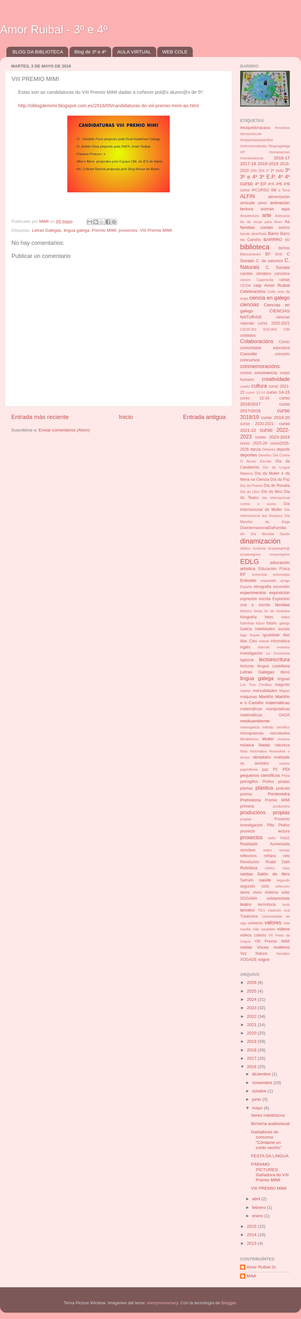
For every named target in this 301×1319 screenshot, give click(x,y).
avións (284, 227)
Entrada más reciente (40, 417)
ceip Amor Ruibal (272, 285)
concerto (282, 354)
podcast (283, 788)
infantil (264, 641)
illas (286, 635)
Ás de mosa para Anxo (261, 222)
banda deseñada (253, 234)
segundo (283, 880)
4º (280, 177)
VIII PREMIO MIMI (269, 1188)
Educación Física (274, 569)
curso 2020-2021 (257, 424)
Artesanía (282, 216)
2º (267, 171)
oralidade (282, 757)
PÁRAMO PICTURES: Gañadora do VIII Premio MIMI (270, 1172)
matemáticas (277, 702)
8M (273, 190)
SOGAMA (248, 898)
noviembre (262, 1082)
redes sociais (276, 850)
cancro (245, 280)
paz (265, 769)
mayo (258, 1108)
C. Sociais (278, 267)
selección (282, 886)
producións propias (265, 812)
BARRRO (273, 239)
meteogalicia (250, 727)
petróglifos (249, 781)
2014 (252, 1234)
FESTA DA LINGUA (270, 1156)
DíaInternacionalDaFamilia (263, 528)
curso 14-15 (278, 392)
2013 (252, 1243)
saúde (265, 880)
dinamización (260, 541)
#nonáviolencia (251, 158)
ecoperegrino (280, 554)
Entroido (248, 580)
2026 (252, 982)
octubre (260, 1091)
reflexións (248, 856)
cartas (284, 279)
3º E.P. (267, 177)
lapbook (247, 660)
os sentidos (254, 763)
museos (284, 739)
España (246, 587)
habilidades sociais (272, 629)
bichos (284, 248)
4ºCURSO (260, 190)
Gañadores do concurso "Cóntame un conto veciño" (266, 1140)
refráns (270, 856)
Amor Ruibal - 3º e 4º (54, 29)
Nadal (264, 745)
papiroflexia (249, 769)
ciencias (249, 304)
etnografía (262, 586)
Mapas (285, 691)
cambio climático (255, 273)
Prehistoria (250, 800)
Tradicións (249, 916)
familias (282, 604)
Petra (285, 775)
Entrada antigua (204, 417)
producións (281, 806)
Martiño (266, 696)
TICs (261, 910)
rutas (286, 868)
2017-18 (248, 163)
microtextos (280, 733)
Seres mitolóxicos (268, 1115)
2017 (252, 1058)
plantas (246, 788)
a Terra (284, 190)
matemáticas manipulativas (265, 709)
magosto (282, 684)
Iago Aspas (250, 635)
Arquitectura (249, 216)
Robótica (248, 867)
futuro (260, 623)
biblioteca (254, 247)
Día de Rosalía (277, 485)
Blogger (228, 1302)
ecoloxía (259, 548)
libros (285, 672)
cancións (282, 273)
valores (272, 922)
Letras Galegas (46, 230)
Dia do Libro (250, 492)
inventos (283, 647)
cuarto (245, 386)
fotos (269, 617)
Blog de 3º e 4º (90, 51)
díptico (245, 548)
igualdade (271, 635)
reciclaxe (248, 850)
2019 (252, 1041)
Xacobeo (283, 953)
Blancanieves (250, 254)
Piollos (268, 781)
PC (275, 769)
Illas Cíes (248, 641)
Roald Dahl (277, 862)
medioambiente (255, 721)
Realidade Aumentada (265, 844)
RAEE (285, 838)
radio (272, 838)
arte (266, 215)
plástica (264, 788)
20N (253, 171)
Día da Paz (280, 479)
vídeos (283, 929)
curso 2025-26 (253, 443)
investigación (251, 653)
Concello (248, 353)
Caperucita (264, 280)
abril (256, 1198)
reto (286, 856)
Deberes (268, 449)
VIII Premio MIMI (156, 230)
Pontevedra (279, 794)
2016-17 (282, 158)
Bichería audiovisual (270, 1123)
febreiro (246, 611)
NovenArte (277, 751)
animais (267, 209)
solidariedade (278, 898)
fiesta (258, 611)
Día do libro (271, 491)
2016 (252, 1066)
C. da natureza (269, 261)
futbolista (247, 623)
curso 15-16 (254, 398)
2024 (252, 999)
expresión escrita (255, 599)
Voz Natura (253, 953)
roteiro (270, 868)
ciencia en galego (269, 298)
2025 (252, 991)
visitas (246, 947)
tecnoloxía (267, 904)
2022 (252, 1016)
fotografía (248, 617)
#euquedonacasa (255, 127)
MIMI (251, 1276)
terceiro (247, 910)
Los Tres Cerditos (256, 685)
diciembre (262, 1074)
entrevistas (281, 574)
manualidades (265, 690)
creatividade (276, 379)
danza (255, 449)
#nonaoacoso (279, 152)
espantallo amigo (275, 581)
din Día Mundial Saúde (265, 534)
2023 (252, 1007)
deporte (283, 449)
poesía (246, 794)
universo (255, 923)
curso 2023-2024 (272, 437)
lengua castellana (273, 666)
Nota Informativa (253, 751)
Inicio (126, 417)
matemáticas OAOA (265, 715)
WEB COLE (174, 51)
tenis (286, 904)
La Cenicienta (278, 653)
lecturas (247, 666)
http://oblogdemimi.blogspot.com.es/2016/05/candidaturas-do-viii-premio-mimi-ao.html (108, 105)
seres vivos (251, 892)
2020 (252, 1033)
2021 (252, 1024)
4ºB (279, 184)
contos (246, 373)
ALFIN (247, 196)
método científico (276, 727)
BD (287, 240)
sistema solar (277, 892)
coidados (248, 335)
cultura (259, 386)
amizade (247, 203)
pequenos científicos (260, 775)
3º (287, 170)
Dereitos (264, 455)
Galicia (246, 629)
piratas (284, 781)
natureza (282, 745)
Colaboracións (256, 341)
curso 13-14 (255, 392)
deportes (248, 455)
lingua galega (76, 230)
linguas (284, 679)
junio (257, 1099)
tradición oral (279, 910)
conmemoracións (260, 366)
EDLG (249, 562)
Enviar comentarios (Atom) (64, 430)
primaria (247, 806)
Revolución (249, 862)
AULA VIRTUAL (134, 51)
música (247, 745)
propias (245, 819)
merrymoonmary (162, 1302)
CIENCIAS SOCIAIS (258, 329)
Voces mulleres (273, 947)
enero (258, 1215)
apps (285, 209)
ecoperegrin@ (279, 548)
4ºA (271, 184)
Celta (271, 292)
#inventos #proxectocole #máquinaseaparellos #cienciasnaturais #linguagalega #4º (265, 140)
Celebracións (252, 291)
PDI (286, 769)
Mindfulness (249, 739)
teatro (245, 904)
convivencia (266, 372)
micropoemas (252, 733)
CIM (286, 329)
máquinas (248, 697)
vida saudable (264, 929)
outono (284, 763)
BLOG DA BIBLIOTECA (37, 51)
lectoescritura (274, 659)
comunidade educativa (265, 348)
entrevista (259, 574)
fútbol (285, 617)
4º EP (260, 183)
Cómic (284, 342)
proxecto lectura (265, 831)
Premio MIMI (104, 230)
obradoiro (262, 757)
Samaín (247, 880)
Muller (268, 738)
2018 (252, 1050)
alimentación (279, 197)
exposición (279, 592)
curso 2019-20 (275, 417)
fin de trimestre (277, 611)
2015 (252, 1226)
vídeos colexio (253, 935)
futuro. (271, 623)
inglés (245, 647)
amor (262, 203)
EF (243, 574)
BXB (278, 254)
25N (261, 171)
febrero (259, 1207)
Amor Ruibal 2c (261, 1267)
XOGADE (248, 959)
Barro (273, 233)
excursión (281, 586)
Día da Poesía (251, 485)
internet (263, 647)
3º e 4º (248, 177)
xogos (263, 959)
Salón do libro (273, 874)
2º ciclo (277, 170)
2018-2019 (267, 163)
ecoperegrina (250, 554)
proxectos (128, 230)
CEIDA (245, 285)
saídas (246, 874)
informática (280, 641)
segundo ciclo (254, 886)
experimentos (253, 592)
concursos (250, 360)
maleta (245, 691)
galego (285, 623)
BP (268, 254)
